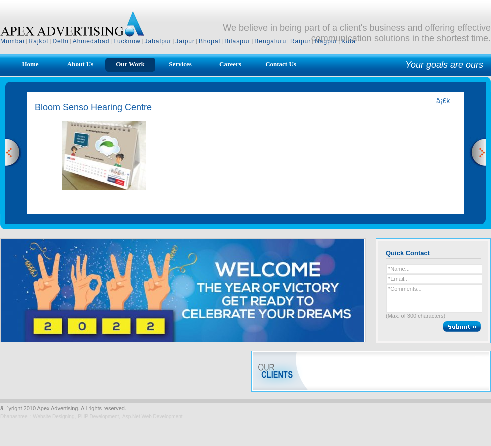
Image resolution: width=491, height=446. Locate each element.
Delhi (60, 41)
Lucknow (126, 41)
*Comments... (434, 298)
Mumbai (12, 41)
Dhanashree (13, 416)
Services (180, 64)
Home (30, 64)
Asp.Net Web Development (152, 416)
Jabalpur (157, 41)
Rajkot (39, 41)
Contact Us (280, 64)
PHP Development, (99, 416)
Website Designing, (54, 416)
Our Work (130, 64)
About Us (80, 64)
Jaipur (185, 41)
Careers (230, 64)
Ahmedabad (91, 41)
